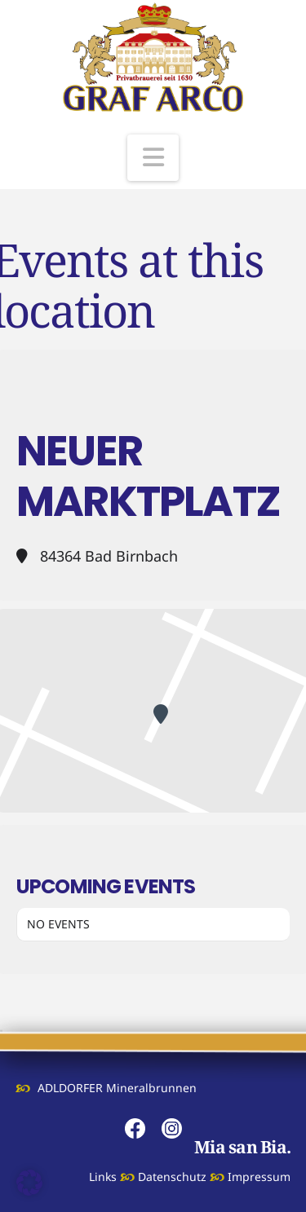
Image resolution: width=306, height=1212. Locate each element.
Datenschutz (172, 1176)
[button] (153, 157)
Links (103, 1176)
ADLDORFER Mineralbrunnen (117, 1087)
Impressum (259, 1176)
